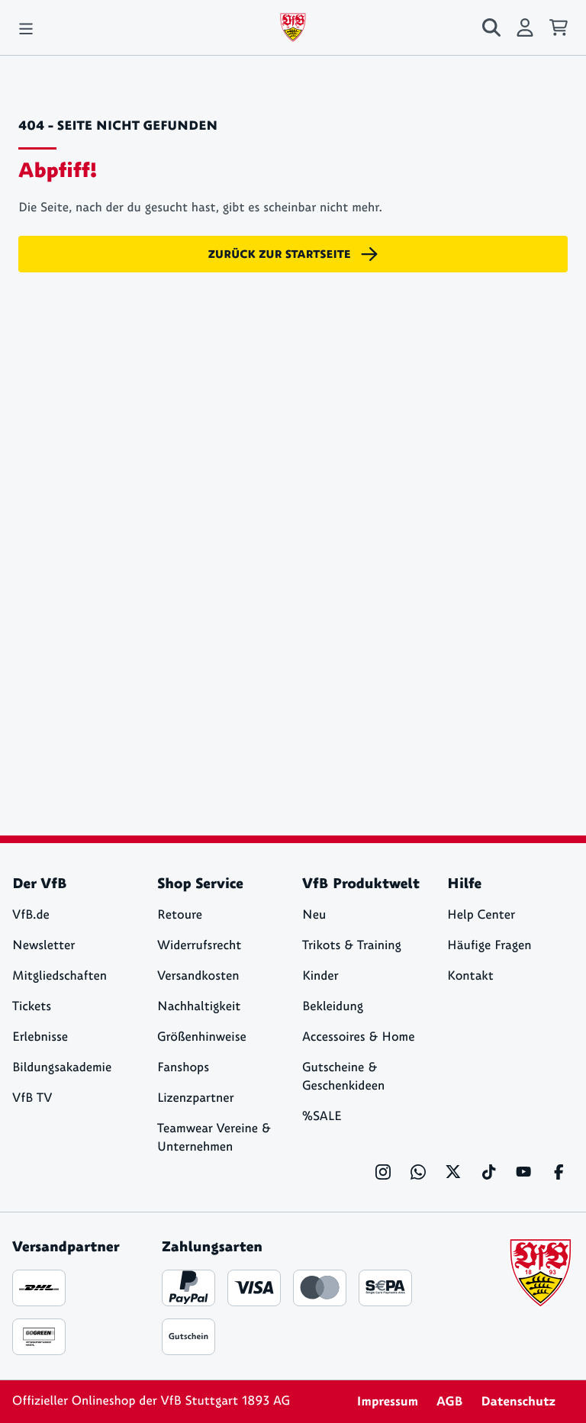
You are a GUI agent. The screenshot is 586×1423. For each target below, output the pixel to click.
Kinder (320, 976)
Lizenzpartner (195, 1098)
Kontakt (470, 976)
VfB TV (32, 1098)
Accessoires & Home (358, 1037)
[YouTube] (523, 1172)
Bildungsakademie (61, 1068)
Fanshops (183, 1068)
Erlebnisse (40, 1037)
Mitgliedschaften (59, 976)
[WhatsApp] (418, 1172)
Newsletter (43, 946)
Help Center (481, 915)
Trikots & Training (351, 946)
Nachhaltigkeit (198, 1007)
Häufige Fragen (489, 946)
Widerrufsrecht (199, 946)
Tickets (31, 1007)
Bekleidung (332, 1007)
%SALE (322, 1117)
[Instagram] (383, 1172)
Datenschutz (518, 1401)
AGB (449, 1401)
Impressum (387, 1401)
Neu (314, 915)
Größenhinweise (201, 1037)
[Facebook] (558, 1172)
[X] (453, 1172)
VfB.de (31, 915)
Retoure (179, 915)
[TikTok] (488, 1172)
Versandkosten (198, 976)
